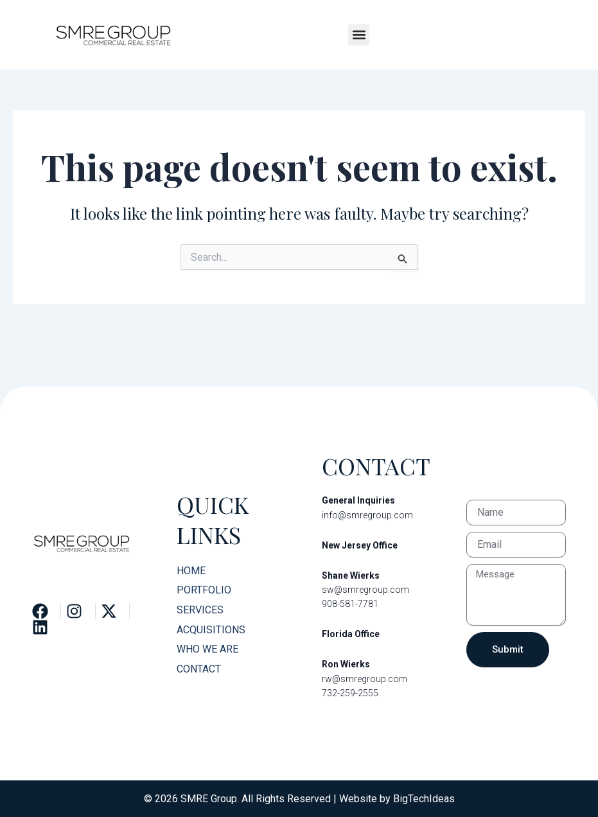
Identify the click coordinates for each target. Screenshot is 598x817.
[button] (358, 35)
